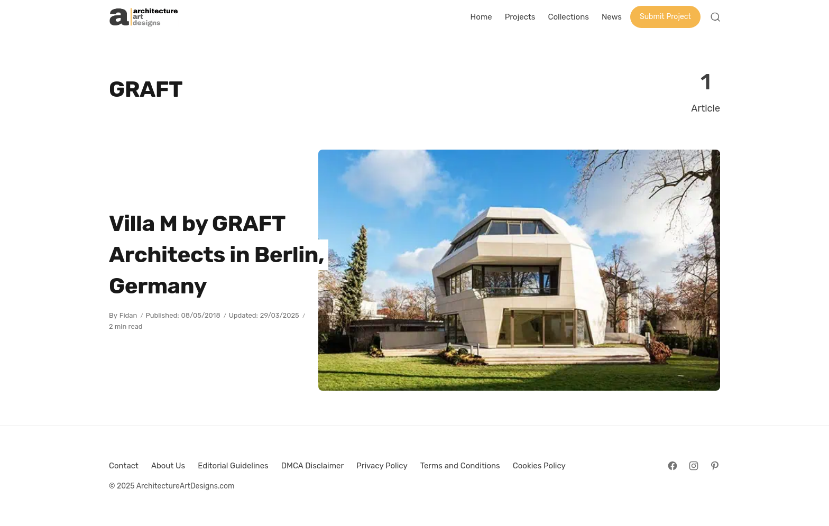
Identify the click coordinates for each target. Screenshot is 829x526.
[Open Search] (715, 16)
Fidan (128, 315)
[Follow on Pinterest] (714, 465)
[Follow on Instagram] (693, 465)
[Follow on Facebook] (672, 465)
